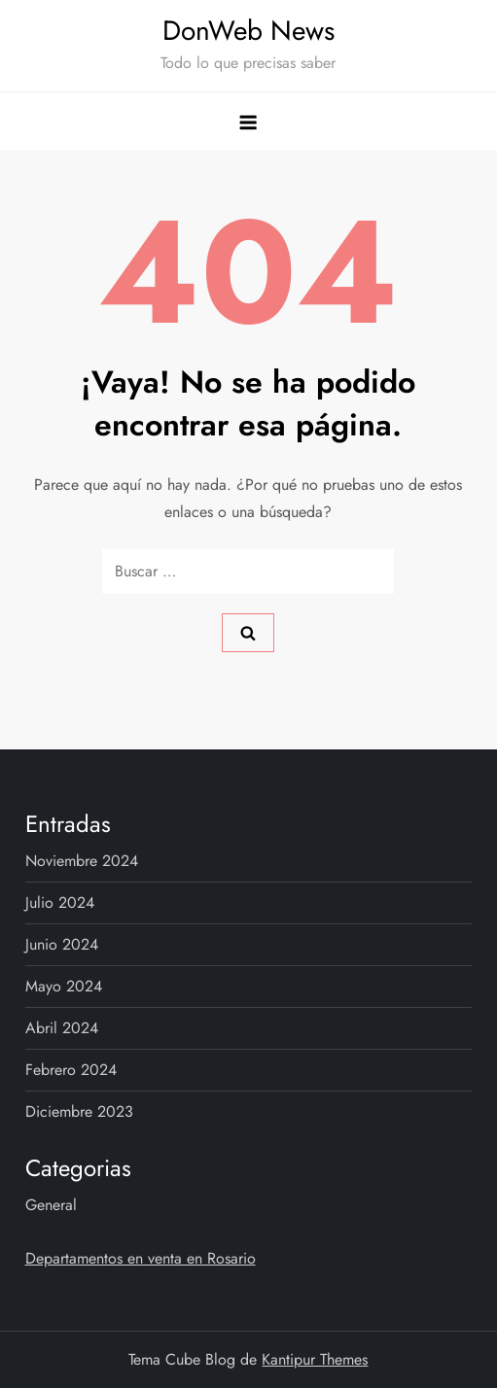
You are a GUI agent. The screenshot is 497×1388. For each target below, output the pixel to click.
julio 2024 (59, 902)
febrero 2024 (71, 1069)
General (51, 1205)
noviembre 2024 (81, 861)
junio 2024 (61, 944)
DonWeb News (248, 31)
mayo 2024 (63, 986)
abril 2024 (61, 1028)
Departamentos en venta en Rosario (140, 1258)
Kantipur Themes (315, 1359)
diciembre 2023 (79, 1111)
